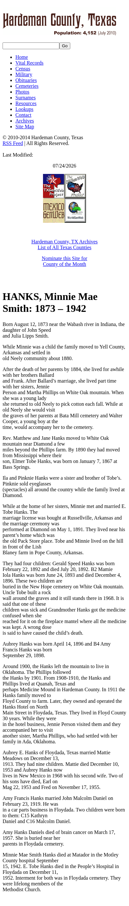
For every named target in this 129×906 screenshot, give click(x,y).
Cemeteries (27, 86)
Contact (23, 115)
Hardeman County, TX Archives (64, 241)
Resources (26, 103)
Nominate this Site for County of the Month (64, 261)
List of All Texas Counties (64, 247)
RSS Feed (13, 143)
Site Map (24, 126)
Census (22, 68)
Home (21, 57)
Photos (22, 92)
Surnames (25, 97)
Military (23, 74)
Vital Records (29, 63)
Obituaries (26, 80)
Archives (24, 120)
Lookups (24, 109)
